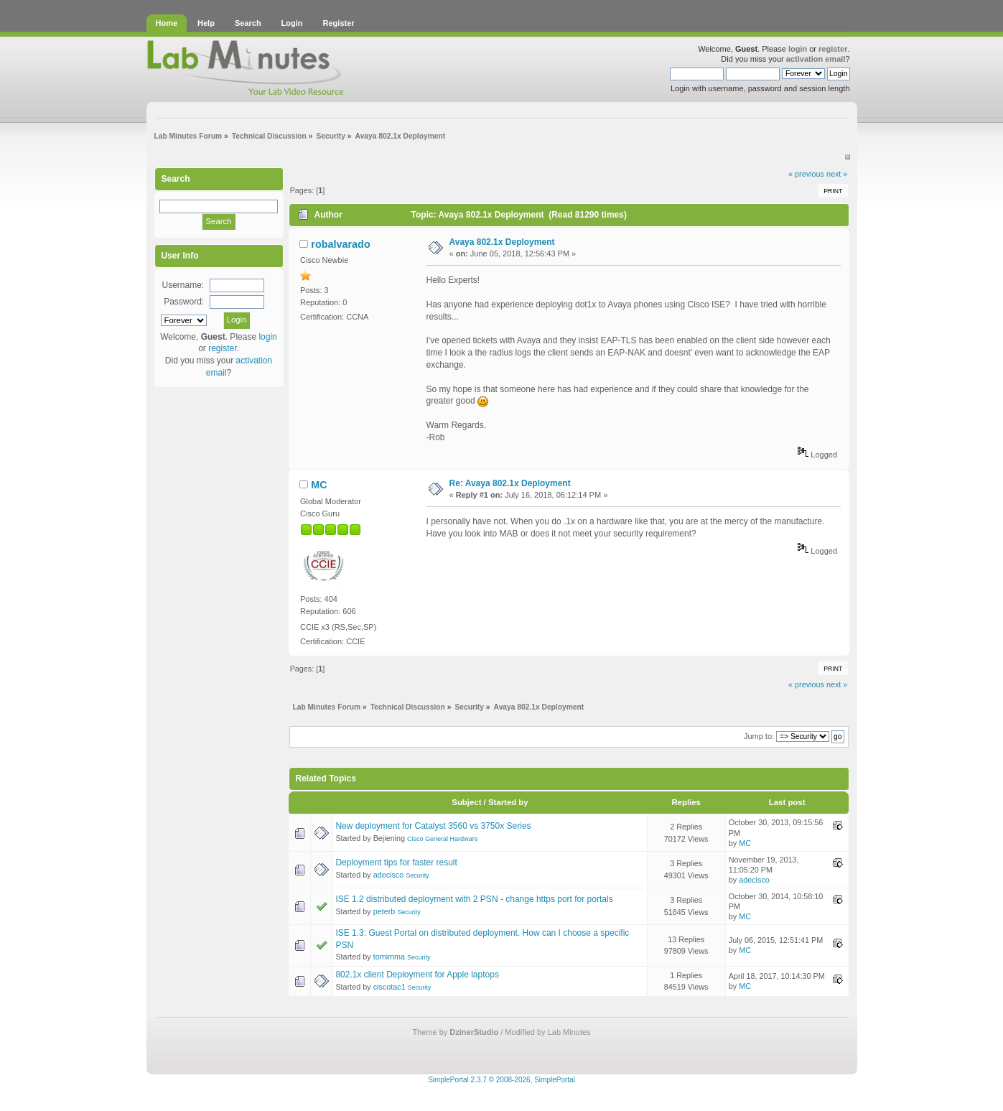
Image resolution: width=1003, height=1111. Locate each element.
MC (319, 485)
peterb (384, 911)
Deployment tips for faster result (396, 862)
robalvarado (340, 244)
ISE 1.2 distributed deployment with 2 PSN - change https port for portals (473, 899)
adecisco (388, 874)
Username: (183, 285)
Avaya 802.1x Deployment (502, 242)
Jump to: (759, 736)
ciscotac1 (389, 986)
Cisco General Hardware (442, 838)
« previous (806, 173)
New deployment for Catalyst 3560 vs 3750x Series (433, 826)
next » (836, 173)
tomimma (389, 956)
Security (417, 875)
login (797, 49)
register (832, 49)
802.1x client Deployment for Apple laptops (416, 975)
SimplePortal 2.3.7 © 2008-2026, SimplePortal (501, 1080)
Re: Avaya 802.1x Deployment (510, 483)
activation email (816, 59)
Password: (184, 302)
